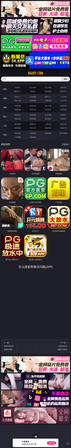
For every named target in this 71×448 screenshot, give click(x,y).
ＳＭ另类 (63, 100)
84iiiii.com (35, 73)
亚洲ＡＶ (17, 97)
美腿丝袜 (17, 119)
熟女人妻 (17, 100)
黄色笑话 (48, 128)
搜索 (65, 79)
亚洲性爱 (17, 106)
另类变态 (63, 110)
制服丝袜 (17, 110)
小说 (5, 125)
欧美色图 (48, 115)
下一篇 (61, 346)
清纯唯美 (33, 119)
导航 (5, 135)
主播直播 (48, 100)
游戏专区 (63, 87)
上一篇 (9, 346)
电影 (5, 107)
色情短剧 (33, 137)
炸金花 (32, 91)
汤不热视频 (63, 133)
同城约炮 (17, 133)
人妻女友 (48, 124)
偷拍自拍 (33, 106)
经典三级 (33, 110)
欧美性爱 (63, 106)
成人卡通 (48, 106)
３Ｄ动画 (63, 97)
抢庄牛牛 (63, 91)
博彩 (5, 89)
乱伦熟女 (48, 110)
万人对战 (48, 87)
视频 (5, 98)
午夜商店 (33, 133)
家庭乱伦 (33, 124)
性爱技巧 (63, 128)
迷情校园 (17, 128)
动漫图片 (63, 115)
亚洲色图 (33, 115)
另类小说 (33, 128)
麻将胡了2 (17, 91)
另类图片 (63, 119)
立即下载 (51, 443)
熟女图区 (48, 119)
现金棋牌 (48, 91)
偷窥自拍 (17, 115)
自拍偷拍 (33, 97)
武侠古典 (63, 124)
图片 (5, 116)
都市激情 (17, 124)
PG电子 (17, 87)
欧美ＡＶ (48, 97)
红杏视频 (17, 137)
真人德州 (33, 87)
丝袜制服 (33, 100)
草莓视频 (48, 133)
